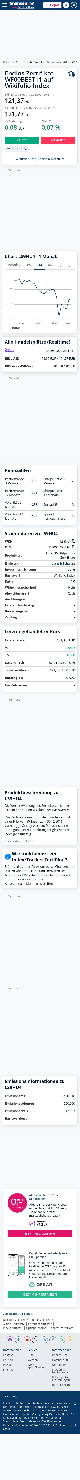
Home (7, 62)
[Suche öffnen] (66, 5)
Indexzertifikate (13, 1328)
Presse (7, 1365)
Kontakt (8, 1355)
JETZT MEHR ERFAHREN (40, 1294)
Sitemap (8, 1369)
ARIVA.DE (36, 1425)
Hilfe (31, 1355)
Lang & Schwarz (63, 563)
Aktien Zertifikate (14, 1324)
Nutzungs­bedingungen (61, 1371)
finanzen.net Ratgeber (21, 875)
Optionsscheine (36, 1328)
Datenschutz (60, 1360)
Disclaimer (59, 1365)
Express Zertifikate (61, 1328)
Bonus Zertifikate (42, 1320)
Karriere (8, 1360)
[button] (52, 5)
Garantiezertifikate (40, 1324)
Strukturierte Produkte (30, 62)
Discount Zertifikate (15, 1320)
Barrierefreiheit (62, 1385)
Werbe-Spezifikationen (37, 1366)
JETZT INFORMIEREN (40, 1234)
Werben (33, 1360)
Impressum (59, 1355)
